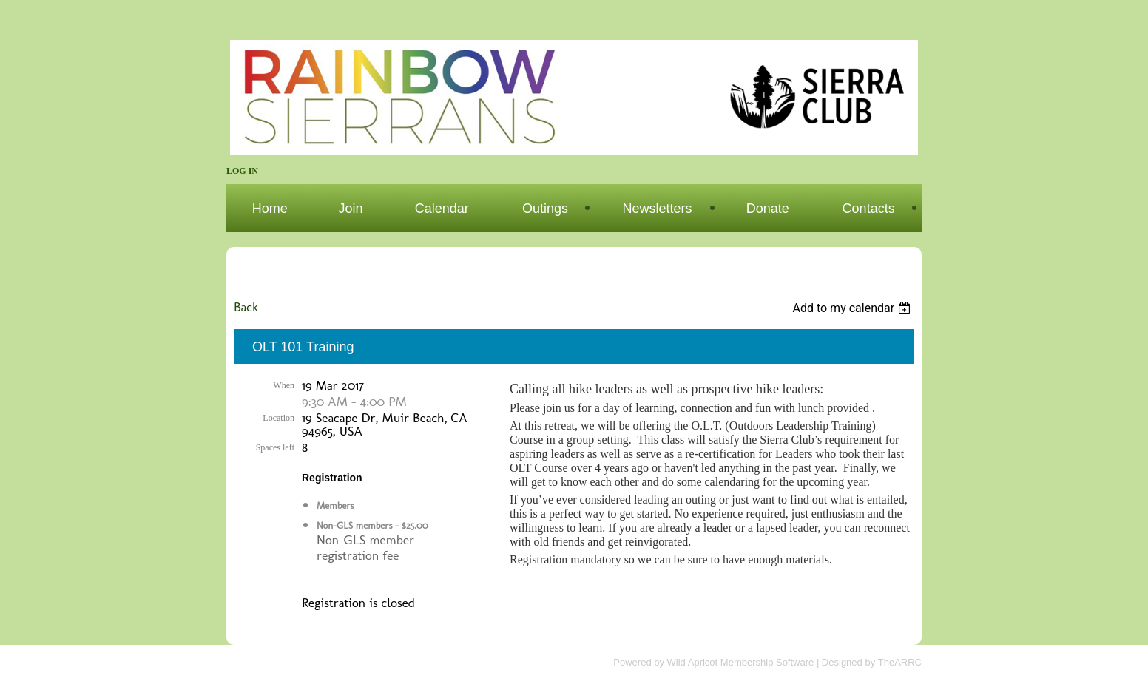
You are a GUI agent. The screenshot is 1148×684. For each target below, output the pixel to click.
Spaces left (275, 447)
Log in (242, 171)
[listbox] (853, 308)
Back (246, 306)
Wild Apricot (692, 662)
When (283, 385)
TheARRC (900, 662)
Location (278, 418)
